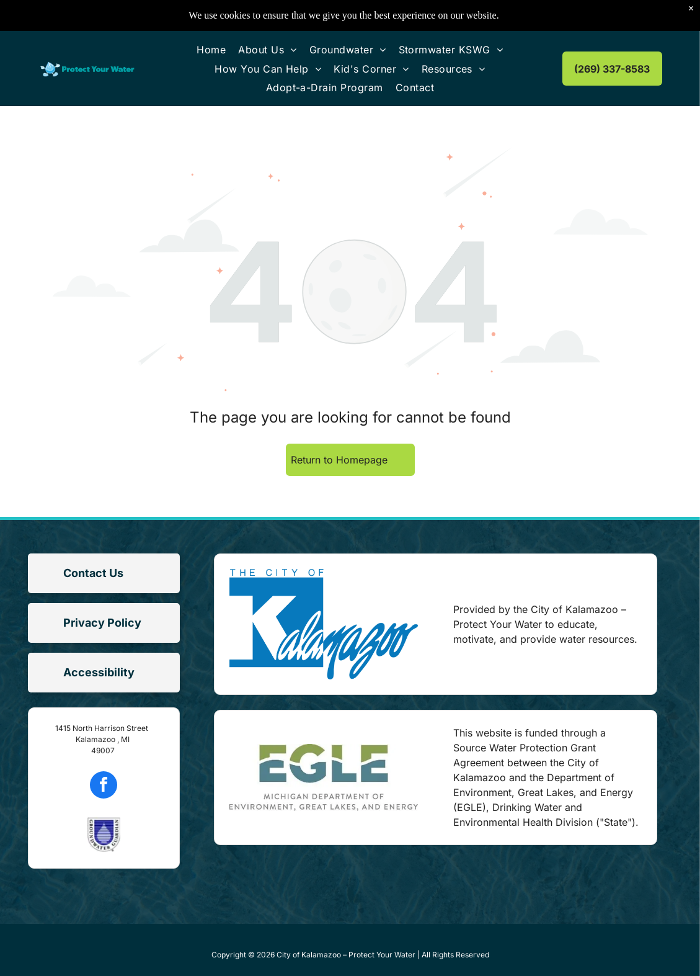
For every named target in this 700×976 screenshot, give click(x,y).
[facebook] (103, 786)
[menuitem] (211, 49)
